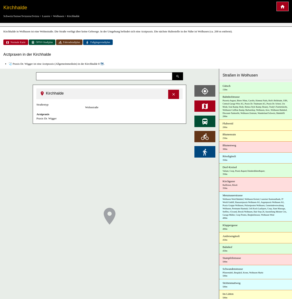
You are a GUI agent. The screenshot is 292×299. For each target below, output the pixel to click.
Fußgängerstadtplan (98, 42)
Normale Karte (16, 42)
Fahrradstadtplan (69, 42)
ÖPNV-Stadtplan (42, 42)
